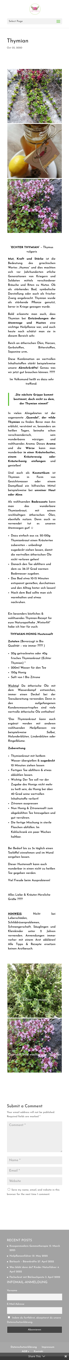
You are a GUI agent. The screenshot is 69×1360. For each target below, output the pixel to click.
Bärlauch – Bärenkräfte (23, 1261)
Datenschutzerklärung (24, 1347)
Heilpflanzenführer (20, 1256)
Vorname (12, 1290)
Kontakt (38, 1351)
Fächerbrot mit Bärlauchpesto (27, 1277)
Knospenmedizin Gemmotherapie (29, 1246)
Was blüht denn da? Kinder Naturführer (33, 1267)
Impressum (48, 1347)
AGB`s (25, 1351)
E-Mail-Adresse (15, 1304)
